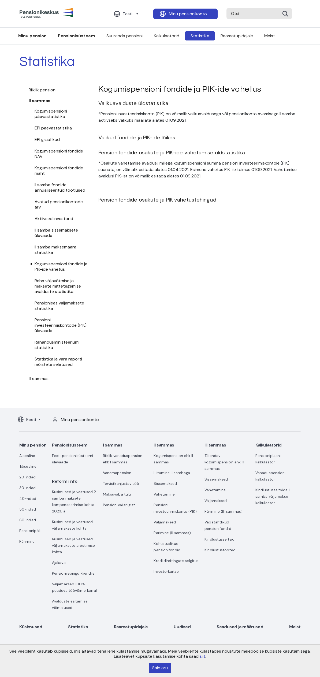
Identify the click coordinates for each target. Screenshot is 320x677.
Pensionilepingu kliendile (73, 573)
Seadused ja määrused (240, 627)
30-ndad (27, 487)
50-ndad (27, 509)
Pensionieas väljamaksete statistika (59, 305)
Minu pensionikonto (188, 14)
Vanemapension (117, 472)
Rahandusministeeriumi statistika (57, 344)
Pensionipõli (29, 530)
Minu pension (32, 36)
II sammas (39, 100)
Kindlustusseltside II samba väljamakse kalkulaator (272, 496)
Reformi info (64, 481)
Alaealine (27, 455)
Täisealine (27, 466)
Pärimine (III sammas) (223, 511)
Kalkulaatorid (166, 36)
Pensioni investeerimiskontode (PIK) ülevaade (61, 325)
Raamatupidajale (237, 36)
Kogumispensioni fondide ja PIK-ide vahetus (61, 266)
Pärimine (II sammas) (172, 532)
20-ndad (27, 477)
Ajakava (59, 562)
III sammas (39, 378)
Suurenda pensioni (124, 36)
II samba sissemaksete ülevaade (56, 232)
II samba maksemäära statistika (55, 249)
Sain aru (160, 668)
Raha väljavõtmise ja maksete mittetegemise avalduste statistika (58, 286)
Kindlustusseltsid (219, 539)
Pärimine (27, 541)
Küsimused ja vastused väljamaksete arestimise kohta (73, 545)
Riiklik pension (42, 90)
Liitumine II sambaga (172, 472)
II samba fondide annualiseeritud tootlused (60, 187)
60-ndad (27, 520)
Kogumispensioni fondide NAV (59, 153)
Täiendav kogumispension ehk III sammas (224, 462)
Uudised (182, 627)
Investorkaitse (166, 571)
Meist (269, 36)
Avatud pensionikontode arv (59, 204)
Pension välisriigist (119, 505)
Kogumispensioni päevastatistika (51, 113)
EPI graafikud (47, 139)
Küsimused (30, 627)
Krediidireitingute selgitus (176, 560)
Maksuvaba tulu (117, 494)
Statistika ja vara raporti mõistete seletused (58, 361)
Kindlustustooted (220, 550)
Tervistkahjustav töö (121, 483)
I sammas (112, 445)
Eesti (127, 14)
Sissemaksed (165, 483)
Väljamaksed (165, 522)
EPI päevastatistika (53, 128)
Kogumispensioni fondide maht (59, 170)
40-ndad (27, 498)
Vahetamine (164, 494)
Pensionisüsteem (76, 36)
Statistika (200, 36)
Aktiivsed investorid (54, 218)
